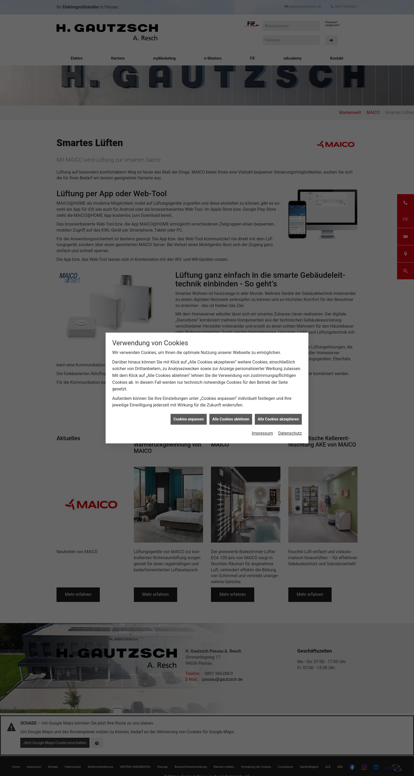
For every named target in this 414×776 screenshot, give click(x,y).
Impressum (262, 204)
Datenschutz (290, 204)
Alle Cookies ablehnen (230, 190)
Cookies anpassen (188, 190)
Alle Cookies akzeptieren (278, 190)
